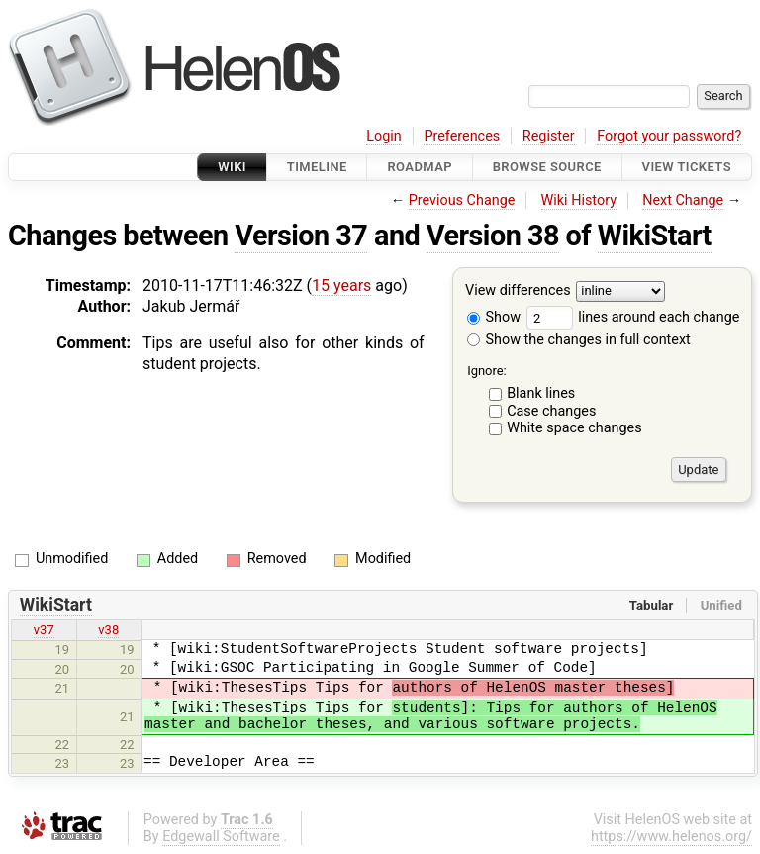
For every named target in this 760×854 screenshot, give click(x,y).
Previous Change (462, 200)
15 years (341, 285)
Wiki (232, 166)
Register (548, 136)
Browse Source (547, 166)
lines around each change (633, 317)
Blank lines (541, 393)
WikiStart (655, 235)
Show (494, 317)
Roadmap (419, 166)
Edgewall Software (221, 836)
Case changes (551, 411)
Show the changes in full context (579, 340)
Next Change (682, 200)
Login (384, 136)
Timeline (317, 166)
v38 (108, 629)
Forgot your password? (669, 136)
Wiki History (579, 200)
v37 (44, 629)
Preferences (462, 136)
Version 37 (301, 235)
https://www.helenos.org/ (671, 836)
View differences (518, 291)
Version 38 (493, 235)
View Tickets (686, 166)
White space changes (574, 428)
